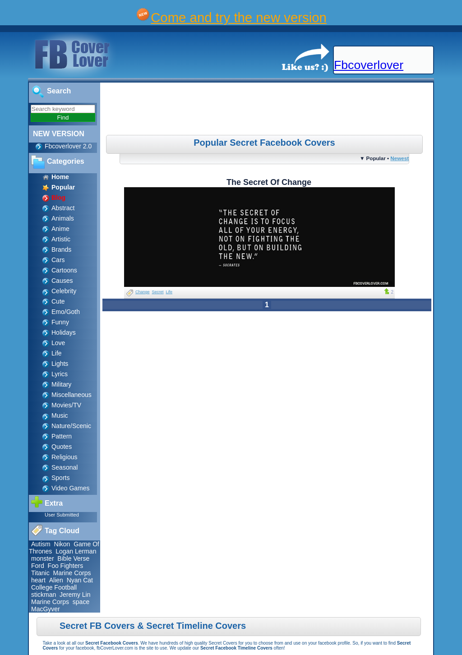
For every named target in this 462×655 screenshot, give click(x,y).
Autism (41, 544)
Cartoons (64, 270)
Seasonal (64, 467)
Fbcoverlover (368, 65)
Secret (158, 292)
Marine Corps (72, 573)
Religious (64, 457)
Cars (58, 259)
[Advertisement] (268, 110)
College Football (54, 587)
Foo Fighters (65, 565)
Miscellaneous (71, 394)
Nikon (62, 544)
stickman (43, 594)
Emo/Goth (65, 311)
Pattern (61, 436)
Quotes (61, 446)
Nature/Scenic (71, 425)
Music (59, 415)
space (81, 601)
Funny (60, 322)
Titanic (40, 573)
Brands (61, 249)
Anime (60, 228)
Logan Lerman (75, 551)
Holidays (63, 332)
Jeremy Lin (75, 594)
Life (56, 353)
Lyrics (59, 374)
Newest (399, 158)
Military (61, 384)
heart (38, 580)
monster (42, 558)
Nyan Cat (80, 580)
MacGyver (45, 609)
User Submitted (62, 514)
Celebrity (63, 291)
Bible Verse (73, 558)
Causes (62, 280)
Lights (59, 363)
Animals (62, 218)
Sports (60, 477)
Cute (58, 301)
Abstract (62, 208)
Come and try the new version (239, 17)
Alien (56, 580)
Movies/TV (66, 405)
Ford (37, 565)
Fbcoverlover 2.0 (68, 146)
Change (142, 292)
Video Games (70, 488)
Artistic (60, 239)
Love (58, 342)
